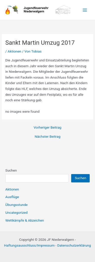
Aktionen (14, 51)
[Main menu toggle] (85, 10)
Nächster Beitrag (48, 136)
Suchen (11, 170)
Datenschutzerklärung (74, 245)
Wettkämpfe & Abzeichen (24, 220)
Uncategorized (16, 212)
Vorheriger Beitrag (48, 127)
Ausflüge (12, 197)
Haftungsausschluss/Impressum (29, 245)
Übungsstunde (16, 205)
